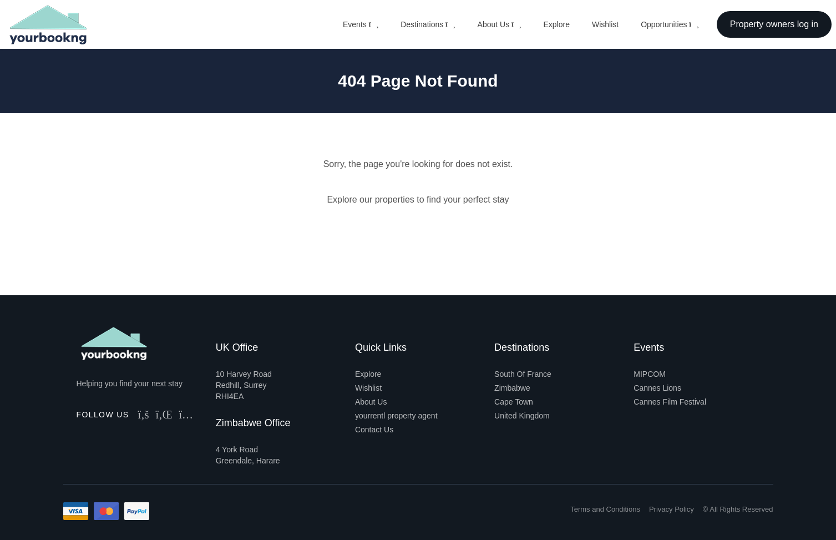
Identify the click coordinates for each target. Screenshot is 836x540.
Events (360, 24)
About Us (499, 24)
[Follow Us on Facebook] (143, 414)
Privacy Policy (671, 509)
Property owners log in (774, 24)
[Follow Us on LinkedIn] (164, 414)
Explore (556, 24)
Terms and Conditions (605, 509)
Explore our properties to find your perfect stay (418, 199)
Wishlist (605, 24)
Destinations (428, 24)
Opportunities (670, 24)
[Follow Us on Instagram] (186, 414)
